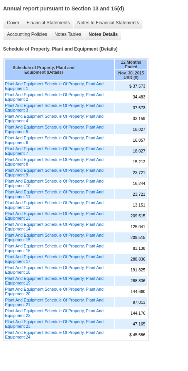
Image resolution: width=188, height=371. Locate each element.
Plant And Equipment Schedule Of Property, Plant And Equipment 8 (54, 161)
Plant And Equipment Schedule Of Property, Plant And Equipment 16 (54, 248)
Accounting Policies (27, 34)
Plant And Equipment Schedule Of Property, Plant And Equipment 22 (54, 313)
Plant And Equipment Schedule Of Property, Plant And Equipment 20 (54, 291)
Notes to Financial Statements (108, 22)
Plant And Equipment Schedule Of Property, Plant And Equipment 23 (54, 324)
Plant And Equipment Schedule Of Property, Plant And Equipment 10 (54, 183)
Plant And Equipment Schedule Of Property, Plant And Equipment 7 (54, 151)
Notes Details (103, 34)
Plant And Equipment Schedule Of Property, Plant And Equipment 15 (54, 237)
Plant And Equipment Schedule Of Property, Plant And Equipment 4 (54, 118)
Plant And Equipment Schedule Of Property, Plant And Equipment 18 (54, 269)
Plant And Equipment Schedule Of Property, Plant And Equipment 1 (54, 86)
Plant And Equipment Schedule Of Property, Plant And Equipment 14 (54, 226)
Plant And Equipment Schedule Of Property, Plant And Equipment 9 (54, 172)
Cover (13, 22)
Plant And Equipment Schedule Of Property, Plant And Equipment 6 (54, 140)
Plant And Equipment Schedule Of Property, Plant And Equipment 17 (54, 259)
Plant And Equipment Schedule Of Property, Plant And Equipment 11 (54, 194)
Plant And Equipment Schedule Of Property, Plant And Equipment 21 (54, 302)
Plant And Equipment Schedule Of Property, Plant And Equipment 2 (54, 97)
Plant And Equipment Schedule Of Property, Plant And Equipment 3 (54, 107)
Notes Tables (67, 34)
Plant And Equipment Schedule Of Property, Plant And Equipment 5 (54, 129)
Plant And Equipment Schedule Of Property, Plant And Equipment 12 (54, 205)
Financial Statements (48, 22)
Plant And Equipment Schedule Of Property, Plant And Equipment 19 (54, 280)
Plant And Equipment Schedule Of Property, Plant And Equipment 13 (54, 215)
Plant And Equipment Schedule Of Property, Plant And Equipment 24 (54, 334)
